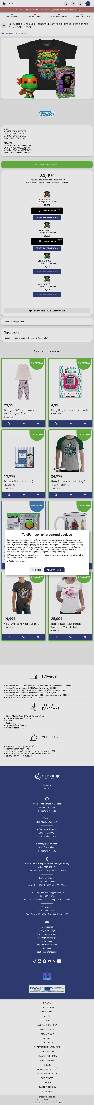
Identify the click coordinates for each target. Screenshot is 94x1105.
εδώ (79, 555)
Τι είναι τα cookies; (17, 561)
